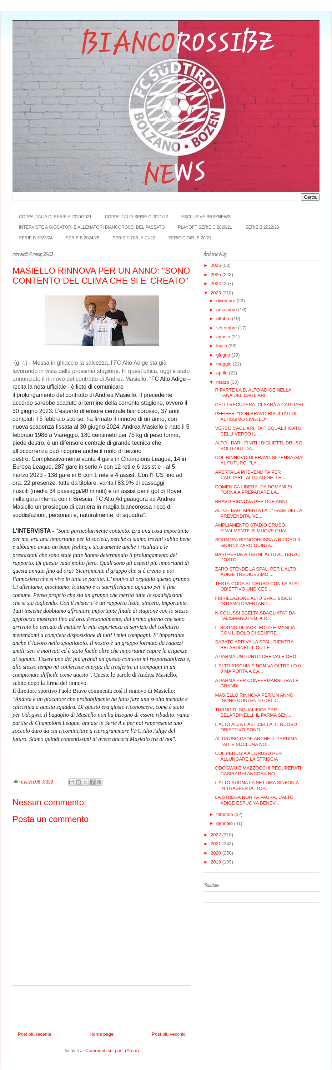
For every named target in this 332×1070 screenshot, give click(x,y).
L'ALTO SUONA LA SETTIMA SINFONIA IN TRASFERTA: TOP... (256, 785)
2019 (216, 862)
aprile (222, 372)
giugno (224, 355)
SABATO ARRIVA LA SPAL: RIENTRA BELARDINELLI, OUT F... (254, 644)
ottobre (224, 318)
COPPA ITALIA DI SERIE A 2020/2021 (55, 216)
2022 (216, 834)
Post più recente (34, 1034)
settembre (227, 327)
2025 (216, 274)
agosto (224, 336)
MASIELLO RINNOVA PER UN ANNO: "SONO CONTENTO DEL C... (255, 697)
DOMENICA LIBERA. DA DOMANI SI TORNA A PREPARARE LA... (253, 489)
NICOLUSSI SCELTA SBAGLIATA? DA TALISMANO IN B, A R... (255, 615)
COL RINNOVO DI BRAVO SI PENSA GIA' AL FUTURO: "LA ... (259, 460)
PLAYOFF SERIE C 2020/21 (205, 227)
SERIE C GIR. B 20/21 (190, 237)
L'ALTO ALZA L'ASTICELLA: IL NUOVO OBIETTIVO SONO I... (256, 727)
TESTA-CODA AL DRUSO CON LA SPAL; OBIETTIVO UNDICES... (258, 586)
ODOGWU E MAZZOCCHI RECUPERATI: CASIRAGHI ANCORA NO (258, 770)
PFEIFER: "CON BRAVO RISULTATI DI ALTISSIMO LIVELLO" (255, 416)
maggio (224, 364)
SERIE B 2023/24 (35, 237)
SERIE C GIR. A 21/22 (133, 237)
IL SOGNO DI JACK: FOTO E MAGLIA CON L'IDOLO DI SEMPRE (255, 630)
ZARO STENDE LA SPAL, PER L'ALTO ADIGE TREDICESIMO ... (255, 571)
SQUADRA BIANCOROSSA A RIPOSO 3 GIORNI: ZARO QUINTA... (257, 542)
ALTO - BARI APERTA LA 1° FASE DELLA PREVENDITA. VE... (258, 513)
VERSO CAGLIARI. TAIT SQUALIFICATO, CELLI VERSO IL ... (258, 431)
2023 (216, 292)
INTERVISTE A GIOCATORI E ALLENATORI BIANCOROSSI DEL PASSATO (92, 227)
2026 (216, 265)
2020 (216, 853)
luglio (222, 345)
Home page (102, 1034)
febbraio (225, 814)
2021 (216, 843)
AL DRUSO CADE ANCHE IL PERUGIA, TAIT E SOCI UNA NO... (256, 741)
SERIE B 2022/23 (262, 227)
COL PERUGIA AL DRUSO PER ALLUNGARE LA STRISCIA (248, 756)
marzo (223, 382)
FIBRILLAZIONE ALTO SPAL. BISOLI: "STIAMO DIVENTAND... (254, 601)
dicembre (226, 300)
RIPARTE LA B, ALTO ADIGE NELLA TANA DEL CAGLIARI (253, 392)
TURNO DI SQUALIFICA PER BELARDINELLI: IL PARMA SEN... (253, 712)
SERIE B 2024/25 (82, 237)
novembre (227, 309)
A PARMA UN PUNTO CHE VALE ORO (255, 656)
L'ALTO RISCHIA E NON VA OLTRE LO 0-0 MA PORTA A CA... (258, 668)
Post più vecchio (169, 1034)
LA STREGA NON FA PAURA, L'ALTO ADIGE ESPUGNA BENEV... (254, 800)
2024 (216, 283)
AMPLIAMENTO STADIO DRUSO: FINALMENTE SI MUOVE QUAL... (253, 527)
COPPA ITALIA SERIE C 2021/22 (136, 216)
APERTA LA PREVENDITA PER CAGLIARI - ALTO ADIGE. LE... (250, 475)
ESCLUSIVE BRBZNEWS (206, 216)
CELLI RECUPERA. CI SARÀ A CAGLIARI (259, 404)
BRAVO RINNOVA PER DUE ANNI (251, 501)
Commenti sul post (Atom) (112, 1050)
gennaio (225, 823)
